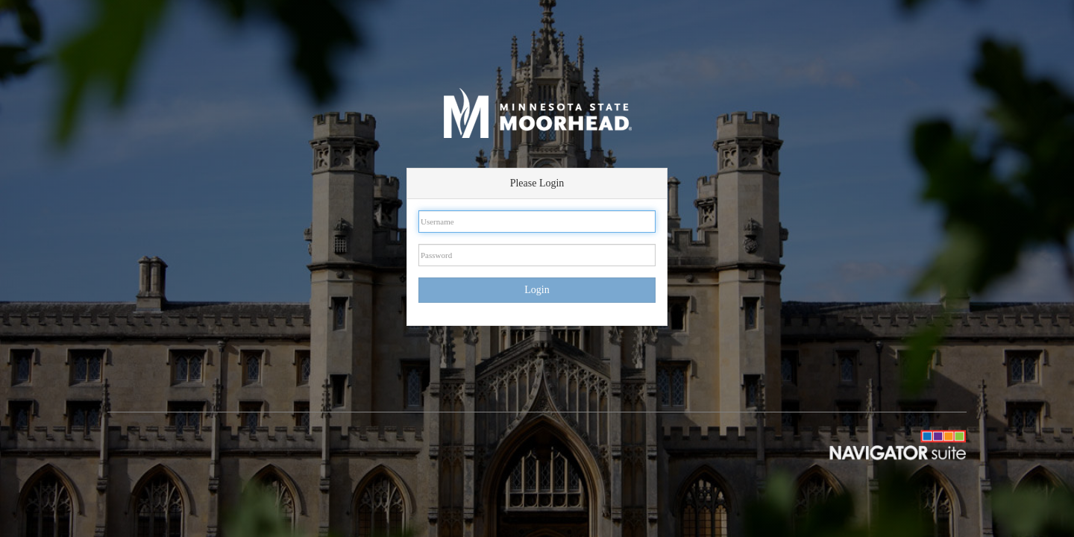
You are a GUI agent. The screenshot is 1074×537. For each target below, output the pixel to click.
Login (536, 289)
